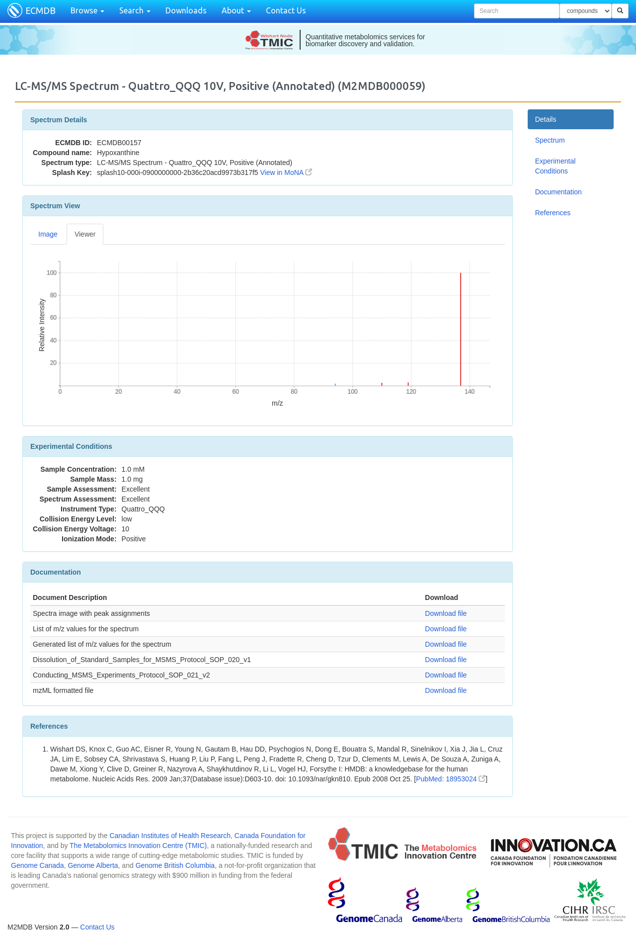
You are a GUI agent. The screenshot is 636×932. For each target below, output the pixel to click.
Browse (87, 10)
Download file (446, 613)
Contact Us (286, 10)
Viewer (85, 234)
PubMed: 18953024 (450, 779)
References (553, 213)
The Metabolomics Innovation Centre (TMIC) (138, 845)
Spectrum (550, 140)
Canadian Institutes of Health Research (170, 836)
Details (545, 119)
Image (48, 234)
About (236, 10)
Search (135, 10)
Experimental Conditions (555, 166)
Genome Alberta (93, 865)
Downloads (186, 10)
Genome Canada (37, 865)
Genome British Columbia (175, 865)
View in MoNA (286, 172)
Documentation (558, 192)
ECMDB (40, 10)
